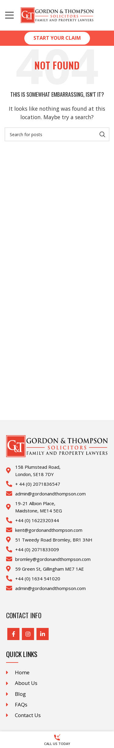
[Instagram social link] (28, 634)
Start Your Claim (57, 38)
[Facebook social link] (13, 634)
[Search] (57, 134)
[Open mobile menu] (9, 15)
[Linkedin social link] (42, 634)
